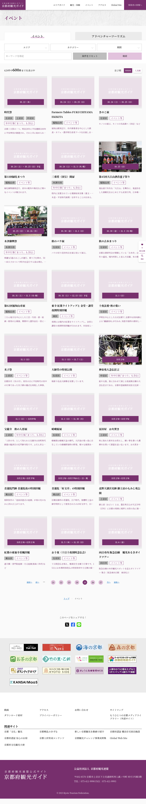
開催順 (128, 70)
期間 (119, 47)
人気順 (138, 70)
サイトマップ (116, 710)
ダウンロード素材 (13, 715)
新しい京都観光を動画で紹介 (89, 731)
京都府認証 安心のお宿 (15, 738)
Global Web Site (118, 738)
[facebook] (73, 624)
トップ (66, 598)
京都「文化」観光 (13, 731)
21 (53, 582)
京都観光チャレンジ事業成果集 (90, 738)
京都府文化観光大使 (14, 744)
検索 (125, 56)
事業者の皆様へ (135, 5)
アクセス (102, 5)
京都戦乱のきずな (48, 731)
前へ (37, 582)
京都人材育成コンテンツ (51, 738)
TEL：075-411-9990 (84, 781)
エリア (26, 47)
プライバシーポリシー (50, 715)
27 (101, 582)
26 (93, 582)
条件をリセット (90, 56)
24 (77, 582)
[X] (67, 624)
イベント (89, 5)
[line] (79, 624)
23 (69, 582)
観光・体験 (75, 5)
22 (61, 582)
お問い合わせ (81, 710)
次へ (108, 582)
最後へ (116, 582)
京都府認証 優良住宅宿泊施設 (125, 731)
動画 (6, 710)
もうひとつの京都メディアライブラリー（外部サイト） (125, 717)
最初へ (29, 582)
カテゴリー (73, 47)
